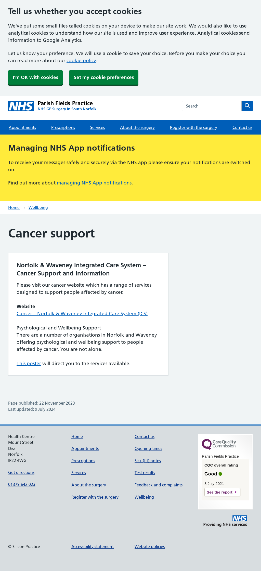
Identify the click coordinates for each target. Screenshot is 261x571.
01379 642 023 (21, 484)
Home (14, 207)
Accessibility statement (92, 546)
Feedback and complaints (158, 484)
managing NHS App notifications (94, 183)
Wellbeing (38, 207)
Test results (145, 472)
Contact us (242, 127)
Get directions (21, 472)
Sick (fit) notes (148, 460)
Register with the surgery (193, 127)
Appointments (22, 127)
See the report (219, 492)
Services (97, 127)
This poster (29, 363)
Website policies (150, 546)
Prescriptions (63, 127)
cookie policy (81, 60)
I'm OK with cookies (35, 77)
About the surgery (137, 127)
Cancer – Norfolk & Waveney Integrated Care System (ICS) (82, 313)
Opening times (148, 448)
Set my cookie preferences (104, 77)
